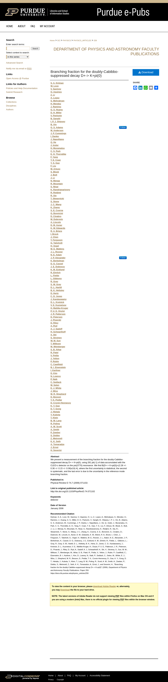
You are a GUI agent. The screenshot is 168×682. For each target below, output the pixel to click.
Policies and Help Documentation (22, 88)
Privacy (51, 680)
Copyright (60, 680)
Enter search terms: (15, 44)
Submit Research (14, 92)
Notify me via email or (19, 68)
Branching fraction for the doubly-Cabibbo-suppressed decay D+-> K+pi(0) (84, 74)
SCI (58, 40)
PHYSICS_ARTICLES (82, 40)
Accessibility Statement (100, 675)
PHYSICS (67, 40)
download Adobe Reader (104, 586)
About (60, 675)
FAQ (69, 675)
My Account (80, 675)
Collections (11, 102)
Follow (123, 127)
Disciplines (11, 105)
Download (145, 72)
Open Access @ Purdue (17, 78)
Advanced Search (14, 63)
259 (95, 40)
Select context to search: (17, 52)
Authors (9, 109)
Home (52, 40)
